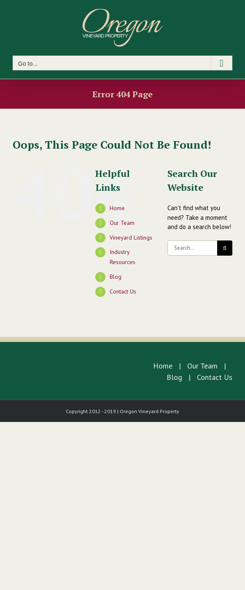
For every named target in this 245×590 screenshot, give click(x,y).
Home (117, 208)
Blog (115, 276)
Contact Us (123, 291)
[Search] (224, 248)
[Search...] (192, 248)
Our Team (122, 223)
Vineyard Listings (131, 237)
